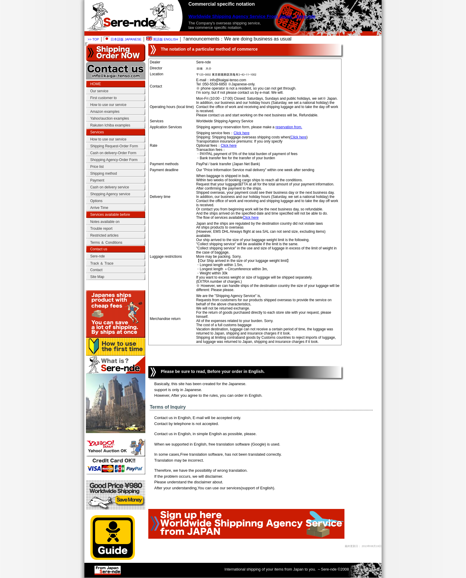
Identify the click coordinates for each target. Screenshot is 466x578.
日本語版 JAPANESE (122, 39)
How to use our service (108, 105)
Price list (96, 167)
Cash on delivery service (109, 187)
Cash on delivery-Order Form (113, 153)
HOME (95, 84)
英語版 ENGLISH (162, 39)
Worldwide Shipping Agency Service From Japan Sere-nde (252, 16)
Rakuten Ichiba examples (110, 125)
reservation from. (288, 127)
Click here (241, 133)
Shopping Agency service (110, 194)
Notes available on (104, 222)
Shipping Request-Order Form (114, 146)
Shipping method (103, 173)
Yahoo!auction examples (109, 118)
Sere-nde (97, 256)
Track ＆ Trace (101, 263)
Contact (96, 270)
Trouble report (101, 228)
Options (96, 201)
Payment (97, 180)
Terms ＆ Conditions (106, 242)
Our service (99, 91)
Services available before (110, 215)
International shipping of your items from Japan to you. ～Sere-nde (280, 569)
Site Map (97, 277)
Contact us (98, 249)
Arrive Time (99, 208)
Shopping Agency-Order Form (113, 160)
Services (97, 132)
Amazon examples (104, 112)
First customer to (103, 98)
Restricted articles (104, 235)
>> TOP (93, 39)
